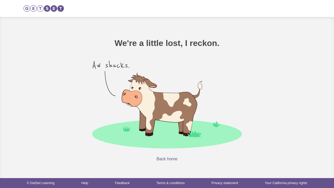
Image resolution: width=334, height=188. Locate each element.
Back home (167, 159)
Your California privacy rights (286, 183)
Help (84, 183)
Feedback (122, 183)
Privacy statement (224, 183)
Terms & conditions (171, 183)
